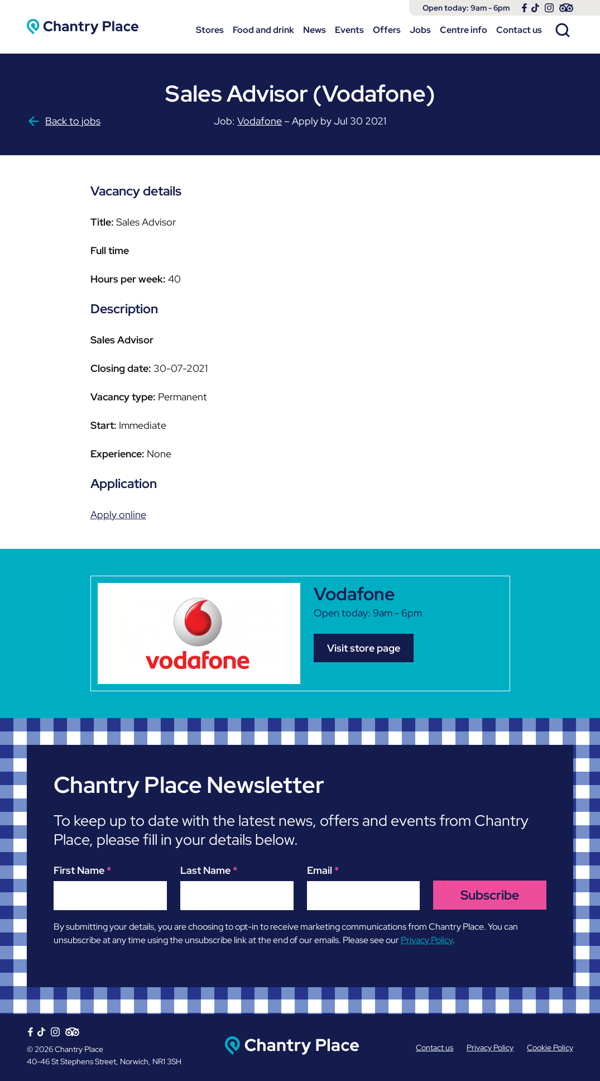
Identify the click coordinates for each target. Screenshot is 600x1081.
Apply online (118, 514)
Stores (210, 30)
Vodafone (259, 120)
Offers (387, 30)
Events (349, 30)
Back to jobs (63, 120)
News (314, 30)
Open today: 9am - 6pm (466, 8)
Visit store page (363, 648)
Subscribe (489, 895)
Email (323, 870)
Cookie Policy (550, 1047)
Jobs (420, 30)
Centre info (463, 30)
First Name (82, 870)
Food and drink (263, 30)
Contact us (519, 30)
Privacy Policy (427, 940)
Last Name (208, 870)
